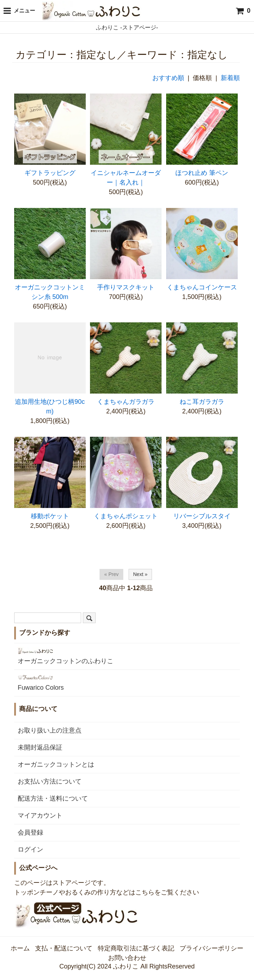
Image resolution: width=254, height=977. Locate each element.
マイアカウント (40, 815)
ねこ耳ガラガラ (202, 401)
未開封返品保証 (40, 747)
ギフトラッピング (49, 172)
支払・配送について (63, 948)
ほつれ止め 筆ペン (201, 172)
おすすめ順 (168, 77)
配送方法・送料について (53, 798)
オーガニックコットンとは (56, 764)
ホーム (20, 948)
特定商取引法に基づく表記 (136, 948)
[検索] (89, 617)
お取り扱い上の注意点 (49, 730)
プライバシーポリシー (211, 948)
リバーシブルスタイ (202, 516)
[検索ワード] (47, 617)
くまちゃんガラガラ (125, 401)
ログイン (30, 849)
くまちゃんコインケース (202, 287)
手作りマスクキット (125, 287)
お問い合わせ (127, 957)
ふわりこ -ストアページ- (127, 27)
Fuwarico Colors (41, 682)
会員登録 (30, 832)
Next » (140, 574)
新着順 (230, 77)
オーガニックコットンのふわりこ (65, 656)
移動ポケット (50, 516)
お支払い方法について (49, 781)
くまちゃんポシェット (126, 516)
